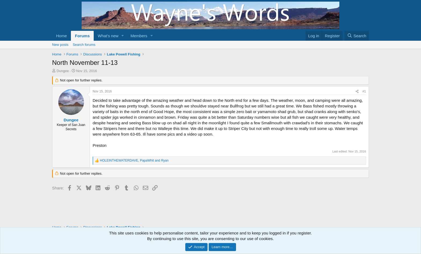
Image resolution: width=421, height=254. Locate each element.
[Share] (357, 91)
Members (138, 35)
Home (61, 35)
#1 (364, 91)
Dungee (63, 71)
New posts (60, 45)
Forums (82, 35)
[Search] (356, 36)
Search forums (84, 45)
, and (134, 160)
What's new (108, 35)
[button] (122, 36)
